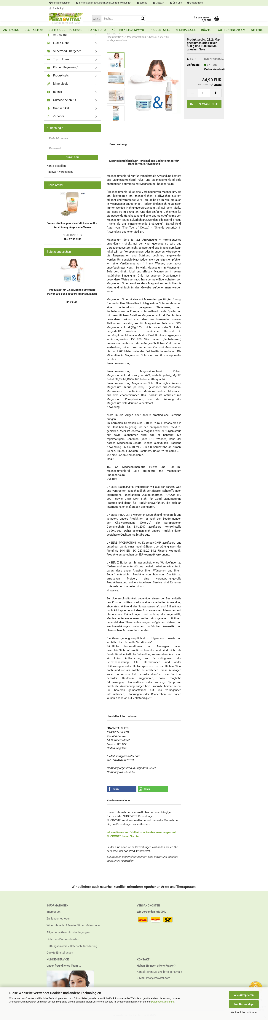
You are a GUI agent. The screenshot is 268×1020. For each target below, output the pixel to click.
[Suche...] (96, 18)
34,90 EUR (72, 301)
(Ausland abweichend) (214, 69)
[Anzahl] (204, 93)
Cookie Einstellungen (60, 952)
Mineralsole (186, 30)
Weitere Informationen (244, 1012)
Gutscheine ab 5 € (231, 30)
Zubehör (55, 116)
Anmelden (127, 860)
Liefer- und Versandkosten (63, 939)
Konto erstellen (56, 165)
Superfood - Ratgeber (65, 30)
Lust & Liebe (34, 30)
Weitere (257, 30)
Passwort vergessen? (60, 171)
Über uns (176, 2)
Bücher (206, 30)
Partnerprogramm (59, 2)
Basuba (142, 2)
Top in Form (97, 30)
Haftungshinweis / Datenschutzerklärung (72, 946)
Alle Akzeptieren (244, 995)
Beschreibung (118, 144)
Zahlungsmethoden (58, 918)
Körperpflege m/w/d (128, 30)
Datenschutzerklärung (162, 1001)
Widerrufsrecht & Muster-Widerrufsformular (73, 925)
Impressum (53, 911)
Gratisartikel (58, 108)
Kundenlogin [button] (57, 8)
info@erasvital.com (158, 978)
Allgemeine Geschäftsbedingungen (68, 932)
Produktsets (160, 30)
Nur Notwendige (243, 1004)
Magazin (158, 2)
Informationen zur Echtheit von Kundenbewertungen (103, 2)
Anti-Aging (11, 30)
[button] (194, 3)
